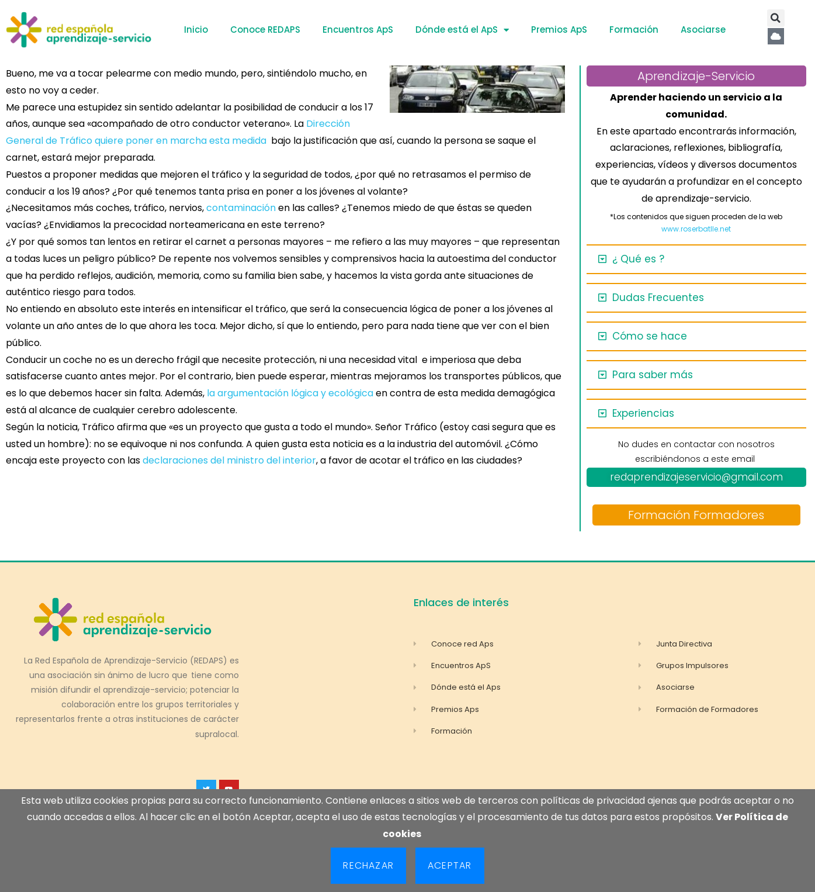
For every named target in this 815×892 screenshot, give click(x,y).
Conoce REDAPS (265, 29)
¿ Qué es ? (638, 259)
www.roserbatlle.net (696, 229)
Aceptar (449, 865)
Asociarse (703, 29)
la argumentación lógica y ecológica (291, 393)
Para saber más (652, 375)
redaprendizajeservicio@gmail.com (696, 477)
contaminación (241, 208)
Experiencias (643, 413)
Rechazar (368, 865)
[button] (776, 18)
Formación (633, 29)
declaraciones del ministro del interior (229, 460)
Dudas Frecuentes (658, 298)
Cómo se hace (649, 336)
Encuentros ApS (357, 29)
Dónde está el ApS (462, 30)
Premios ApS (559, 29)
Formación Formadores (696, 515)
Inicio (196, 29)
